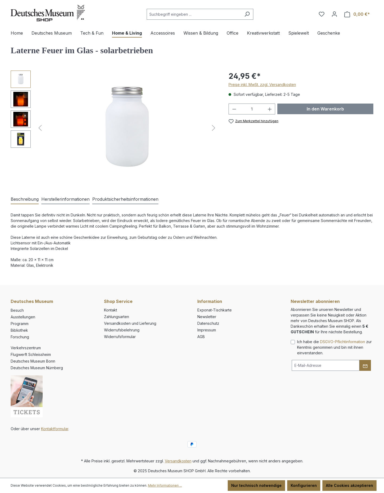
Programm (20, 323)
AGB (201, 336)
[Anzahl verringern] (234, 109)
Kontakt (110, 310)
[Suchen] (247, 14)
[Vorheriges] (40, 128)
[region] (114, 128)
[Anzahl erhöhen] (269, 109)
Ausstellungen (23, 317)
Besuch (17, 310)
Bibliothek (19, 330)
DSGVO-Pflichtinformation (342, 341)
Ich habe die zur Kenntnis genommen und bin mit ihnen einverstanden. (334, 347)
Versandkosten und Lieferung (130, 323)
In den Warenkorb (325, 109)
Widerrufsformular (120, 336)
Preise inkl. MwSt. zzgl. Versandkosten (262, 84)
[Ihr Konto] (334, 14)
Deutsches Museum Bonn (33, 361)
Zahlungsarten (116, 316)
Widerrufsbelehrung (121, 330)
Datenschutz (208, 323)
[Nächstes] (214, 128)
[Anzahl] (252, 109)
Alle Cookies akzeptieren (349, 485)
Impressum (206, 330)
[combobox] (194, 14)
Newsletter (206, 316)
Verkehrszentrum (26, 348)
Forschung (20, 337)
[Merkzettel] (321, 14)
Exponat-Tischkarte (214, 310)
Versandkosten (178, 461)
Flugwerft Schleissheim (31, 354)
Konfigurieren (304, 485)
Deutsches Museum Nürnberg (37, 367)
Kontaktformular (54, 428)
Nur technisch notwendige (256, 485)
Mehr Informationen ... (165, 485)
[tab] (25, 199)
